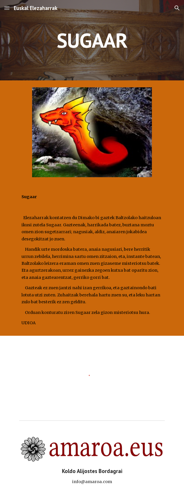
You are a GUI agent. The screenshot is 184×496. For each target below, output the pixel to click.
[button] (7, 8)
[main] (92, 40)
